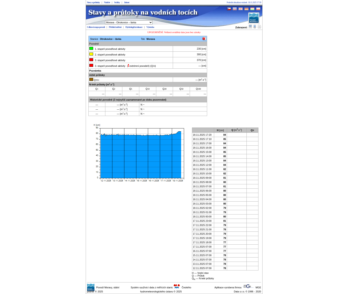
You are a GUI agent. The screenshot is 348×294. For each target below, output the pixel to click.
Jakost (126, 2)
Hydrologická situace (133, 27)
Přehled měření (115, 27)
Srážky (117, 2)
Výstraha (150, 27)
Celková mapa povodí (96, 27)
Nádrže (107, 2)
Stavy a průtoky (93, 2)
